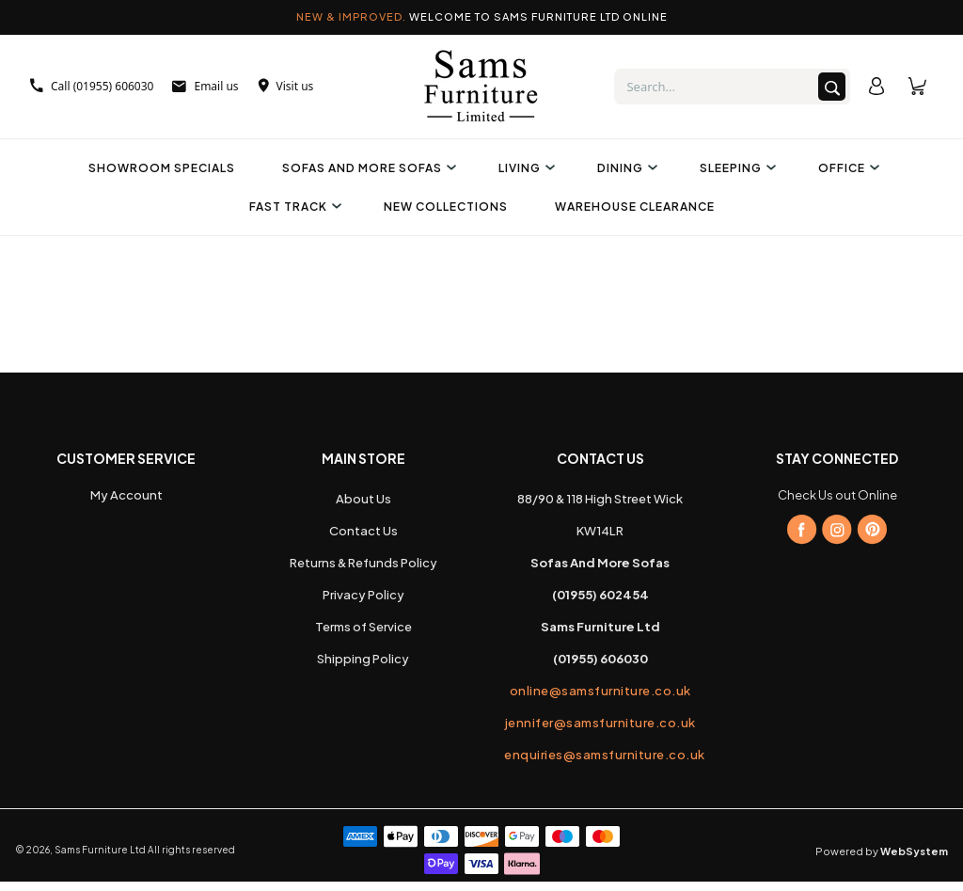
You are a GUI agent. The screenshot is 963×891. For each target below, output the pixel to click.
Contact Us (363, 530)
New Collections (446, 206)
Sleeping (735, 168)
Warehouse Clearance (635, 206)
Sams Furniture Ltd (100, 849)
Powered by (881, 851)
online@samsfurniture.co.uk (600, 690)
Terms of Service (363, 626)
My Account (126, 494)
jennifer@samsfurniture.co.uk (600, 722)
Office (846, 168)
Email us (205, 86)
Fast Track (293, 206)
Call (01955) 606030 (91, 86)
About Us (363, 498)
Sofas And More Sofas (366, 168)
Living (524, 168)
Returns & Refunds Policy (363, 562)
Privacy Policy (363, 594)
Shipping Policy (363, 658)
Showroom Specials (161, 168)
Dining (625, 168)
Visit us (286, 86)
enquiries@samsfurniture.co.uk (600, 754)
